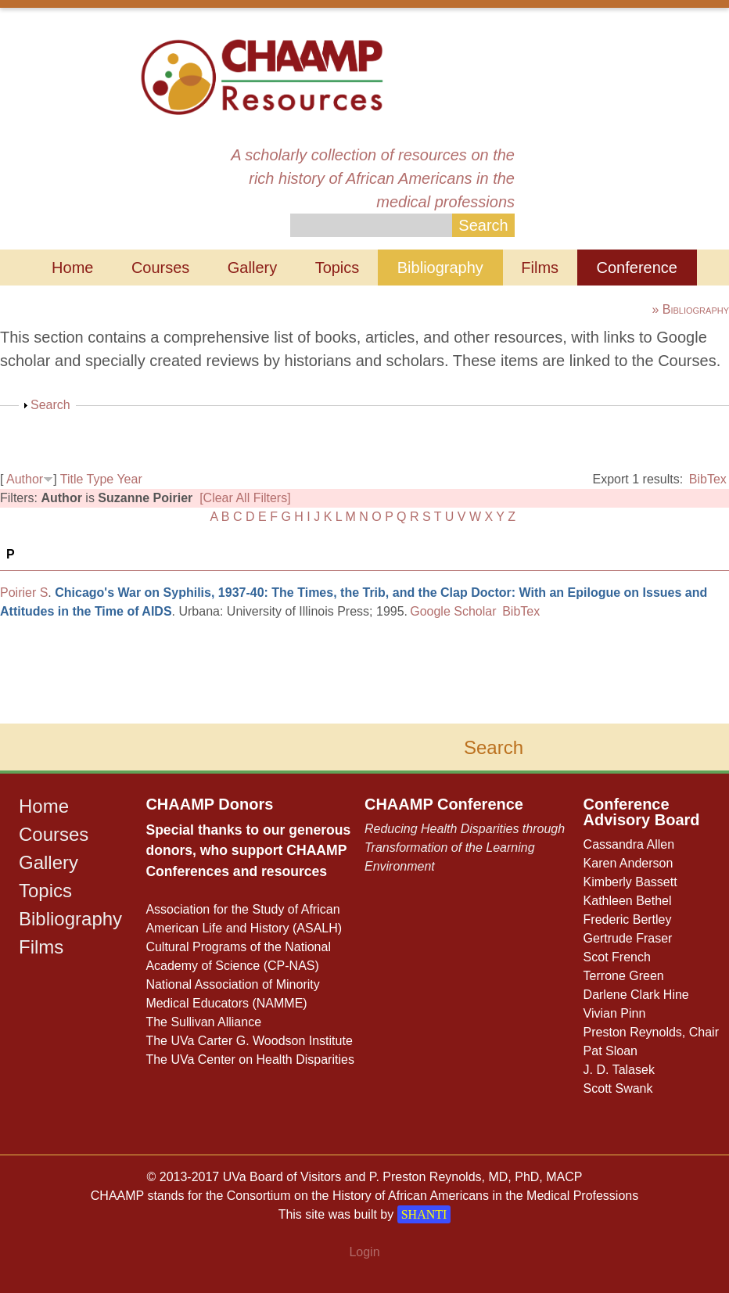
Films (539, 267)
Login (364, 1252)
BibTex (708, 479)
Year (129, 479)
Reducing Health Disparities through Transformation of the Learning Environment (464, 847)
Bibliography (440, 267)
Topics (337, 267)
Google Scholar (453, 611)
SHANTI (424, 1214)
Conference (637, 267)
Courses (160, 267)
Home (72, 267)
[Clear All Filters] (244, 498)
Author (24, 479)
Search (50, 404)
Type (100, 479)
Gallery (252, 267)
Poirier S (24, 592)
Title (72, 479)
